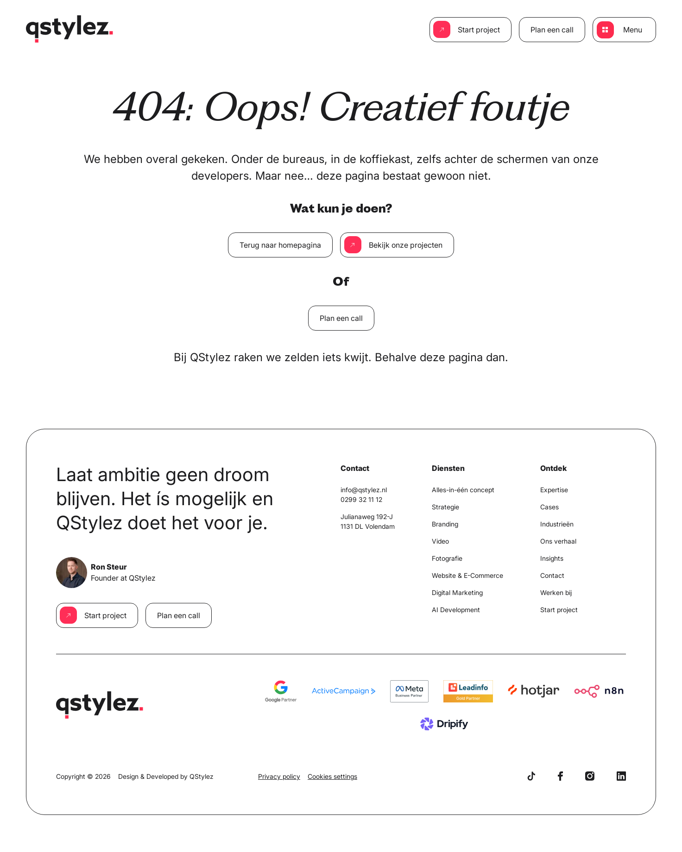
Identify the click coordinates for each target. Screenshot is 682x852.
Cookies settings (332, 776)
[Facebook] (560, 776)
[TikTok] (531, 776)
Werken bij (556, 592)
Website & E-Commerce (467, 575)
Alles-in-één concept (463, 490)
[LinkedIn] (621, 776)
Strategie (445, 507)
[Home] (70, 29)
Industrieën (557, 524)
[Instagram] (589, 776)
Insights (551, 558)
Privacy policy (279, 776)
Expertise (554, 490)
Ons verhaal (558, 541)
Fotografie (447, 558)
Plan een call (552, 29)
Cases (549, 507)
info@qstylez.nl (364, 490)
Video (440, 541)
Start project (479, 29)
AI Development (456, 610)
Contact (552, 575)
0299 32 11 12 (361, 499)
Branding (445, 524)
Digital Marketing (457, 592)
